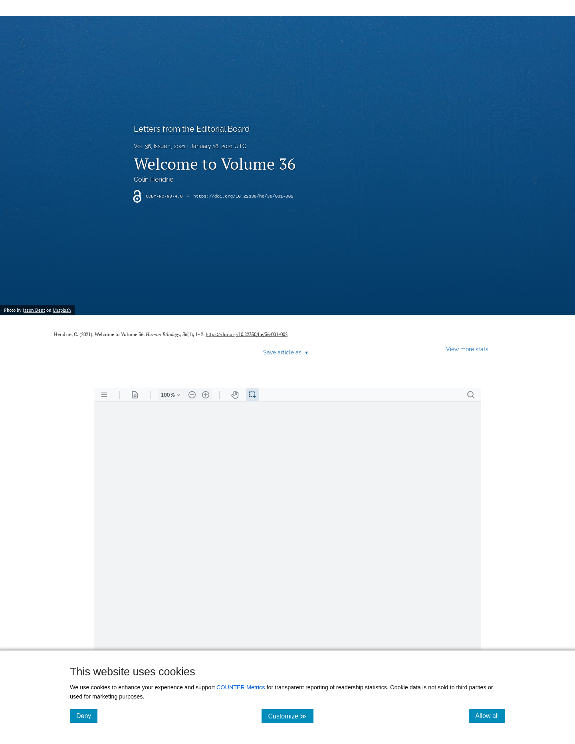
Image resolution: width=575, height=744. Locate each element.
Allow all (490, 715)
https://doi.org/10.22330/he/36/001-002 (243, 196)
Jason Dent (34, 310)
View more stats (467, 349)
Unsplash (62, 310)
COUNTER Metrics (240, 687)
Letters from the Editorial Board (192, 129)
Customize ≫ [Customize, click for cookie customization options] (290, 716)
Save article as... (285, 352)
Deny (86, 715)
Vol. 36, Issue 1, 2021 (159, 146)
